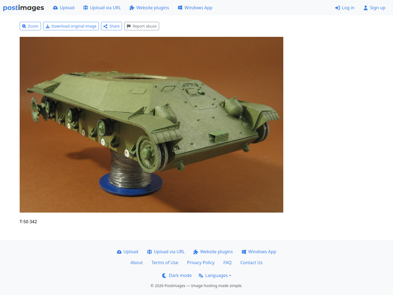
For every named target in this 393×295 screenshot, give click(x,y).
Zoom (30, 26)
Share (111, 26)
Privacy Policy (201, 263)
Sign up (374, 8)
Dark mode (177, 275)
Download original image (71, 26)
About (136, 263)
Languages (213, 275)
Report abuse (141, 26)
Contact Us (251, 263)
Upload (64, 8)
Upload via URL (102, 8)
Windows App (195, 8)
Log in (345, 8)
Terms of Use (164, 263)
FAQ (227, 263)
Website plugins (149, 8)
